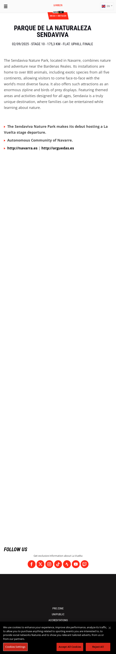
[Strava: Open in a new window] (67, 564)
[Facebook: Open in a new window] (32, 564)
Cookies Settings (15, 646)
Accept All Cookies (70, 646)
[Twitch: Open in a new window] (85, 564)
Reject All (98, 646)
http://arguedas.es (57, 148)
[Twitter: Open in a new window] (40, 564)
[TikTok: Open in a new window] (58, 564)
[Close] (109, 628)
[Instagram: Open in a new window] (49, 564)
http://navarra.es (22, 148)
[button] (107, 6)
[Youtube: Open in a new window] (76, 564)
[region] (58, 638)
